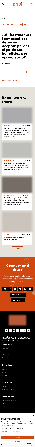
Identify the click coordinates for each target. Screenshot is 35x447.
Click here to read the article (13, 72)
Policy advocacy (8, 80)
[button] (3, 24)
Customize (4, 431)
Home (4, 12)
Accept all (17, 437)
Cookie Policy (16, 431)
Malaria (18, 80)
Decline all (18, 441)
